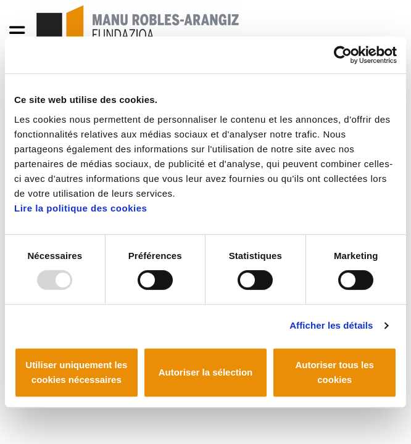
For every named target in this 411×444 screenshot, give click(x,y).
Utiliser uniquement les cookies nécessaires (76, 372)
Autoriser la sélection (206, 372)
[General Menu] (20, 35)
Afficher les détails (331, 325)
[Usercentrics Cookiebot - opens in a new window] (343, 55)
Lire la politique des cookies (80, 208)
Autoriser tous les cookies (334, 372)
